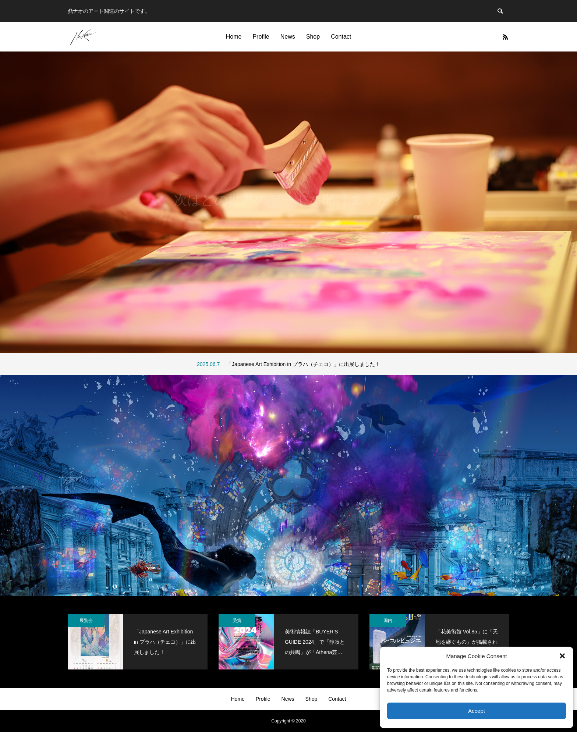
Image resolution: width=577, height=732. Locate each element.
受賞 (237, 620)
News (287, 36)
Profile (260, 36)
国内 (387, 620)
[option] (288, 202)
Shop (313, 36)
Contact (341, 36)
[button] (562, 656)
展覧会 (86, 620)
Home (234, 36)
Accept (476, 711)
